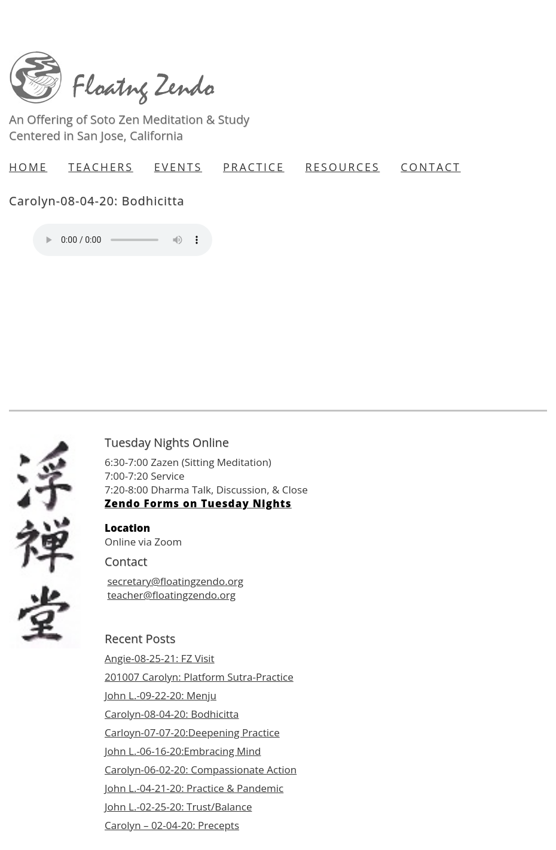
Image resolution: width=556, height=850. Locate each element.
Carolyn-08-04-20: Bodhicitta (172, 714)
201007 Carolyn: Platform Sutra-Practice (199, 677)
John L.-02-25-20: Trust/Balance (178, 807)
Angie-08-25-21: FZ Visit (160, 658)
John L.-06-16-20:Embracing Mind (183, 751)
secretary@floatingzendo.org (175, 581)
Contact (430, 167)
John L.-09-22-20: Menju (160, 695)
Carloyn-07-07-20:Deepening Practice (192, 732)
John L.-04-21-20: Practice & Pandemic (194, 788)
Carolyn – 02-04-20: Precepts (172, 825)
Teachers (100, 167)
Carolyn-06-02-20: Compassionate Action (201, 769)
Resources (343, 167)
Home (28, 167)
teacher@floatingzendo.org (171, 595)
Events (178, 167)
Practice (254, 167)
